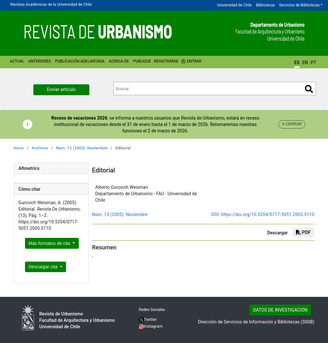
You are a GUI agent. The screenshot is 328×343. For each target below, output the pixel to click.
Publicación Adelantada (79, 61)
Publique (142, 61)
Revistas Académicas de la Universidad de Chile (51, 4)
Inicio (19, 148)
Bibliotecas (265, 5)
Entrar (194, 61)
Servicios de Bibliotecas (299, 5)
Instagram (151, 326)
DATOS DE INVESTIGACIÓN (280, 310)
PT (313, 62)
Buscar (309, 89)
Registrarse (166, 61)
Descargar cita (44, 266)
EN (305, 62)
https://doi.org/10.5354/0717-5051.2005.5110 (268, 214)
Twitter (148, 319)
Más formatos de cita (50, 243)
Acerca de (119, 61)
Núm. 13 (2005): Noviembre (81, 148)
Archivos (40, 148)
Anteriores (39, 61)
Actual (17, 61)
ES (296, 62)
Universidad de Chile (234, 5)
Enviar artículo (61, 89)
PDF (303, 232)
